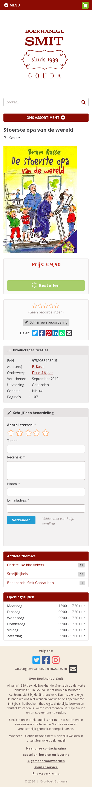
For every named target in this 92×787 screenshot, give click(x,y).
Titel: (11, 440)
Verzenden (21, 520)
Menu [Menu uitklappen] (15, 5)
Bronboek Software (53, 781)
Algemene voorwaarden (46, 761)
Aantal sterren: (20, 424)
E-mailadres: (17, 500)
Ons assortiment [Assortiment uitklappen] (43, 117)
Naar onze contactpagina (46, 748)
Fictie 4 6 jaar (42, 372)
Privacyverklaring (46, 773)
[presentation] (34, 536)
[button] (85, 5)
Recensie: (14, 457)
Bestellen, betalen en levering (46, 755)
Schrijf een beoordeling (46, 322)
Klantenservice (46, 767)
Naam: (12, 484)
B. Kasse (38, 366)
